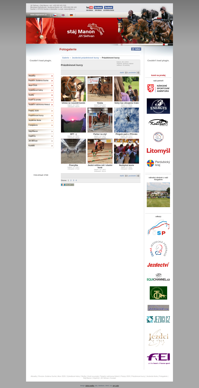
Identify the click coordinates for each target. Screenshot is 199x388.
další (122, 73)
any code (116, 386)
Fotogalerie (33, 125)
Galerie (65, 58)
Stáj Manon (89, 8)
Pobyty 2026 (34, 111)
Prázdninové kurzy (36, 115)
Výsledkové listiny (36, 90)
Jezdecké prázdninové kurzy (85, 58)
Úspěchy (32, 136)
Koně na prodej (35, 100)
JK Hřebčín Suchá (108, 8)
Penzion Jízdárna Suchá (38, 80)
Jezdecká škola (35, 120)
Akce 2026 (33, 85)
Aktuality (32, 76)
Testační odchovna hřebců (39, 104)
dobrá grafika (89, 386)
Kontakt (32, 146)
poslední (132, 73)
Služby (31, 95)
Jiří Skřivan (33, 141)
